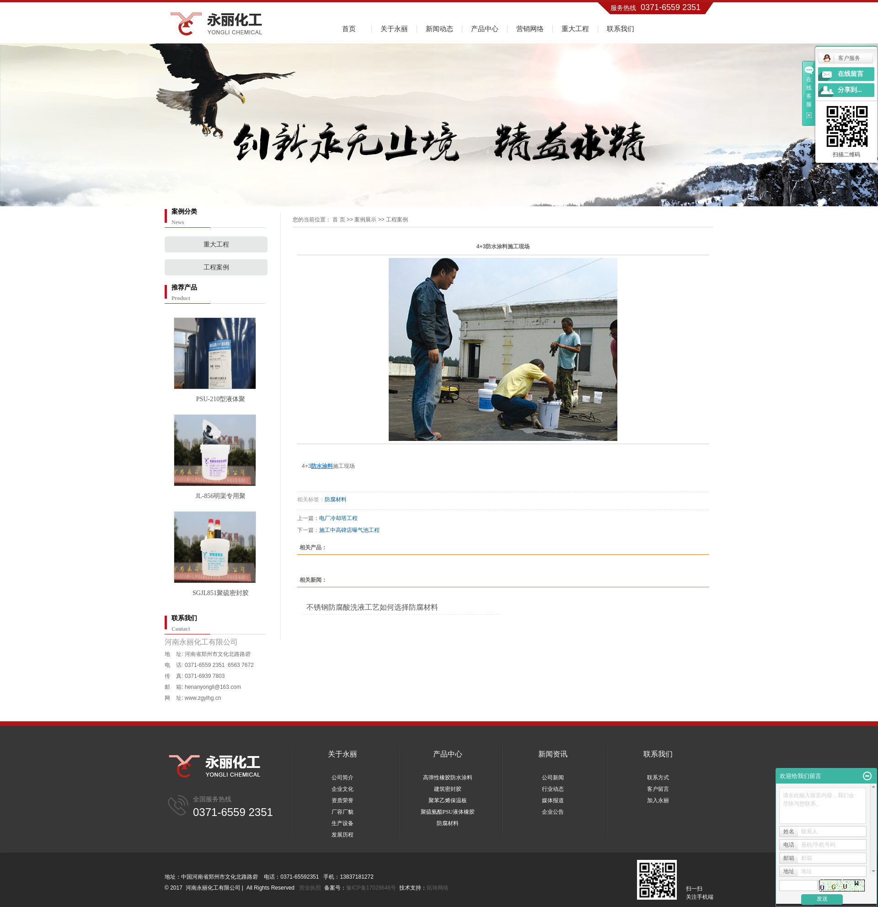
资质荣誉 (342, 800)
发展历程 (342, 835)
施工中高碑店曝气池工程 (349, 530)
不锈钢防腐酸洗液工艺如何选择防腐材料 (372, 607)
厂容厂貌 (342, 812)
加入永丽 (658, 800)
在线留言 (850, 73)
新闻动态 (439, 28)
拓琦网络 (438, 888)
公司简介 (342, 777)
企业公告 (553, 812)
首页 (349, 28)
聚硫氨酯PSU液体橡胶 (448, 812)
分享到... (850, 89)
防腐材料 (336, 499)
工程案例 (216, 267)
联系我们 (620, 28)
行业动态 (553, 789)
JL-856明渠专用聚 (221, 496)
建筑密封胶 (447, 789)
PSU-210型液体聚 (220, 399)
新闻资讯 (552, 754)
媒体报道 (553, 800)
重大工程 (575, 28)
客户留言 (658, 789)
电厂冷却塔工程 (338, 518)
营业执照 (310, 888)
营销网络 (530, 28)
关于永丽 (394, 28)
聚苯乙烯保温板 (447, 800)
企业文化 (342, 789)
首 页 (338, 219)
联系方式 (658, 777)
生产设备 (342, 823)
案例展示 (365, 219)
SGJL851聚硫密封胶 (221, 593)
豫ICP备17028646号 (371, 888)
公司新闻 (553, 777)
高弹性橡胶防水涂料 (447, 777)
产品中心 (484, 28)
